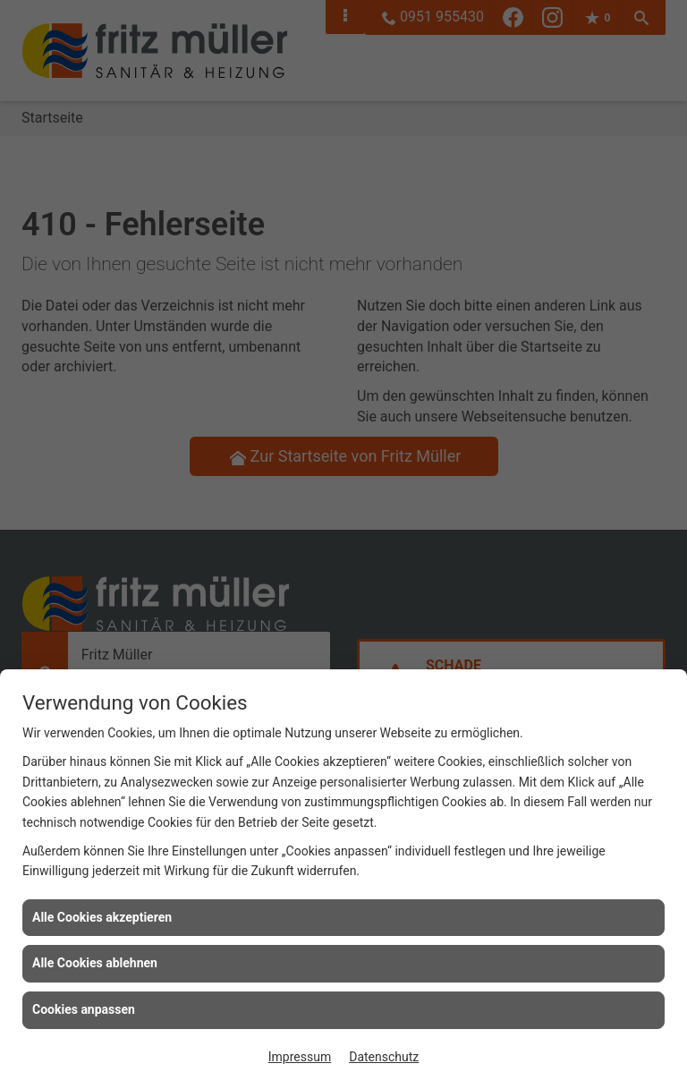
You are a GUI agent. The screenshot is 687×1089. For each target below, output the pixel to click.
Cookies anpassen (83, 1009)
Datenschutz (384, 1057)
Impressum (299, 1057)
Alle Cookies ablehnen (94, 963)
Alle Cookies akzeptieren (102, 917)
